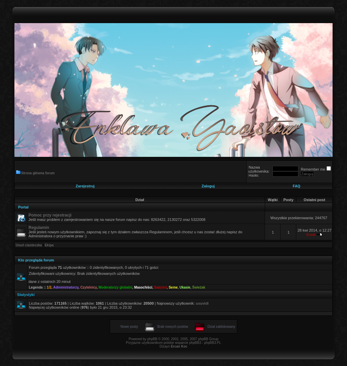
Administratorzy (65, 287)
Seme (173, 287)
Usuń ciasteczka (29, 245)
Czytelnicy (88, 287)
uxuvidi (202, 303)
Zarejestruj (85, 186)
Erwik (310, 235)
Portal (23, 207)
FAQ (296, 186)
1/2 (49, 287)
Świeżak (198, 287)
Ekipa (49, 245)
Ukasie (185, 287)
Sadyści (160, 287)
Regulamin (39, 227)
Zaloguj (208, 186)
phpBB (152, 339)
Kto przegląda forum (36, 260)
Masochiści (143, 287)
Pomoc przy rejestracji (50, 215)
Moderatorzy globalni (116, 287)
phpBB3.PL (212, 343)
